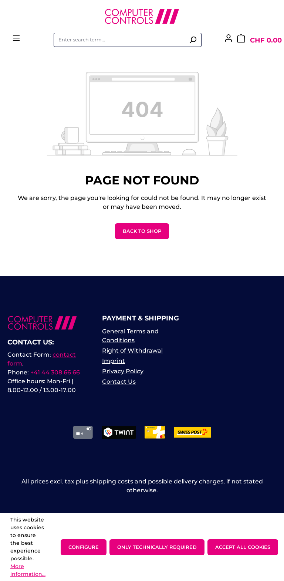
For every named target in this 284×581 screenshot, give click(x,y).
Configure (83, 547)
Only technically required (157, 547)
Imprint (113, 360)
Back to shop (142, 231)
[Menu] (16, 40)
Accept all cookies (242, 547)
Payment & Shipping (140, 318)
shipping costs (111, 481)
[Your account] (228, 40)
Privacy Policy (122, 371)
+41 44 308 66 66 (55, 372)
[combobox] (119, 40)
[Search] (193, 40)
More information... (27, 570)
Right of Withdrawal (132, 350)
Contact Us (119, 381)
